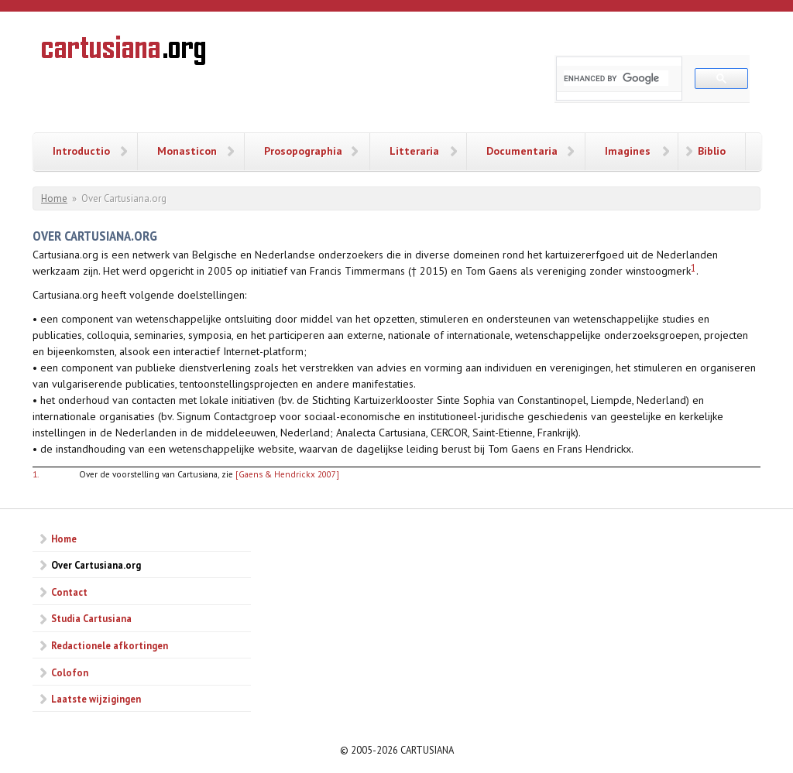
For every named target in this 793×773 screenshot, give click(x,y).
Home (54, 198)
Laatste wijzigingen (96, 699)
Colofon (69, 672)
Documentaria (522, 151)
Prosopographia (303, 151)
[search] (616, 78)
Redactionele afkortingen (109, 645)
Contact (69, 592)
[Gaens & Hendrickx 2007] (287, 474)
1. (36, 474)
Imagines (628, 151)
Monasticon (187, 151)
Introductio (81, 151)
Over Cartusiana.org (96, 565)
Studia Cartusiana (91, 618)
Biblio (712, 151)
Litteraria (414, 151)
